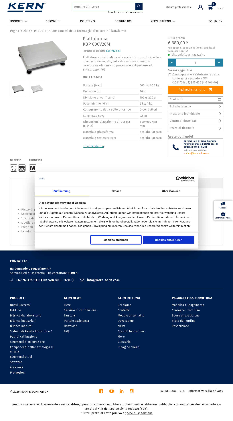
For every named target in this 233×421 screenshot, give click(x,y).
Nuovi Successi (20, 305)
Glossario (124, 342)
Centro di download (195, 121)
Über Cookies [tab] (171, 191)
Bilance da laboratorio (25, 315)
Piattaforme (118, 31)
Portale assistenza (76, 320)
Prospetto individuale (195, 113)
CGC (182, 391)
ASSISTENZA (88, 21)
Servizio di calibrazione (80, 310)
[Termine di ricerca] (104, 6)
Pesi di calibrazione (23, 336)
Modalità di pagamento (188, 305)
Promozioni (17, 372)
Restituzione (180, 326)
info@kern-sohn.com (100, 280)
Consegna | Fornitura (186, 310)
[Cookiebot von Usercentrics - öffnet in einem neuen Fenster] (178, 179)
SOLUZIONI (216, 21)
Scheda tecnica (195, 106)
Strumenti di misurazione (27, 342)
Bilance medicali (21, 326)
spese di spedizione (139, 413)
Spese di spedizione (186, 315)
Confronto (195, 99)
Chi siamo (124, 305)
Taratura (69, 315)
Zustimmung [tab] (62, 191)
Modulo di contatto (131, 315)
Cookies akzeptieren (168, 239)
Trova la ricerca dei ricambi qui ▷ (125, 12)
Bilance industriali (23, 320)
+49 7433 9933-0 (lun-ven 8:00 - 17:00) (42, 280)
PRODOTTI (41, 31)
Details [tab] (116, 191)
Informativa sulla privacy (205, 391)
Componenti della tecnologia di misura (78, 31)
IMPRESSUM (168, 391)
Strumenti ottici (21, 356)
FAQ (66, 331)
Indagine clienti (129, 347)
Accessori (16, 367)
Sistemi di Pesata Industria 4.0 (31, 331)
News (121, 326)
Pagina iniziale (20, 31)
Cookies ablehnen (116, 239)
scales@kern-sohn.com (196, 153)
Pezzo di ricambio (195, 128)
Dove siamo (126, 320)
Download (71, 326)
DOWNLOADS (123, 21)
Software (16, 362)
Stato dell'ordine (183, 320)
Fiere (67, 305)
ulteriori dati (93, 146)
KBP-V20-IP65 (113, 50)
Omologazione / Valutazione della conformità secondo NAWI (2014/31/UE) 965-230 (195, 78)
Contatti (123, 310)
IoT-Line (15, 310)
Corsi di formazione (131, 331)
